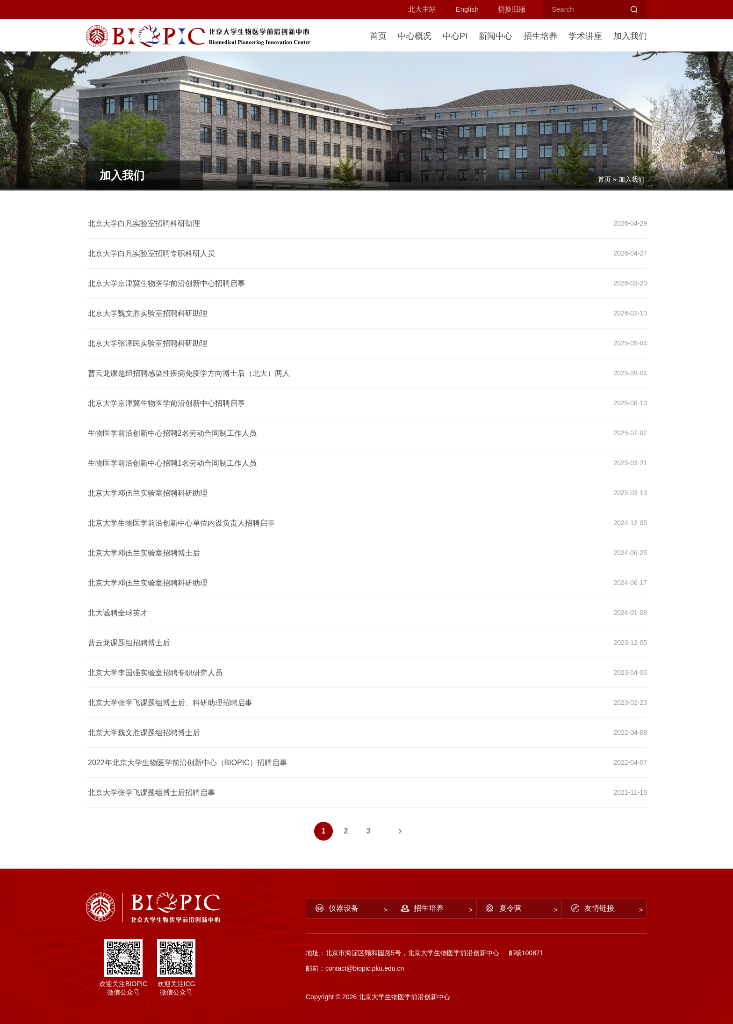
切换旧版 (512, 9)
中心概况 (414, 36)
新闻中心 (495, 36)
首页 (378, 36)
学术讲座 (585, 36)
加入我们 (630, 36)
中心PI (455, 36)
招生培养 (540, 36)
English (467, 9)
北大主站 (422, 9)
